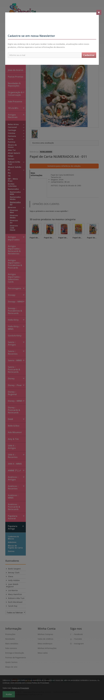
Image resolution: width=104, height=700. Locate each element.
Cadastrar (89, 55)
